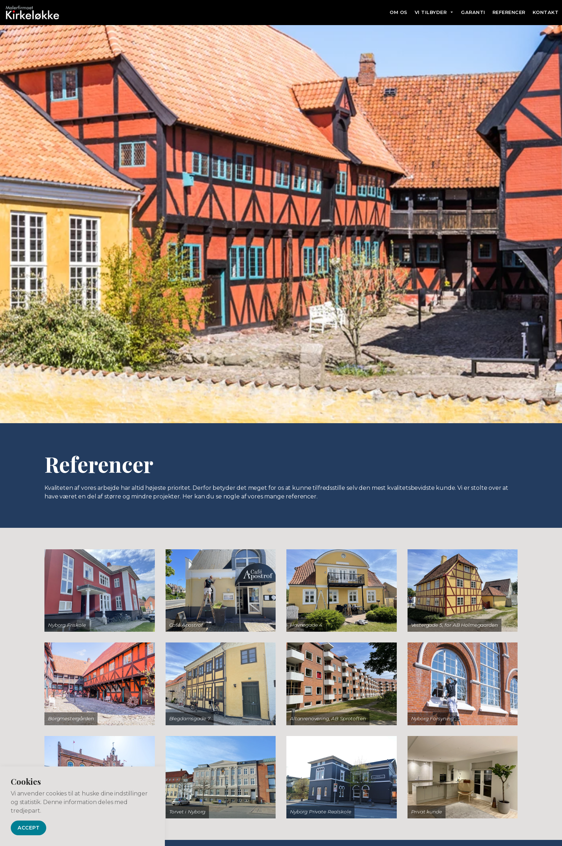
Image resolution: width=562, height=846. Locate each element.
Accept (28, 828)
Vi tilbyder (431, 12)
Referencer (508, 12)
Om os (399, 12)
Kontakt (546, 12)
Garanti (473, 12)
